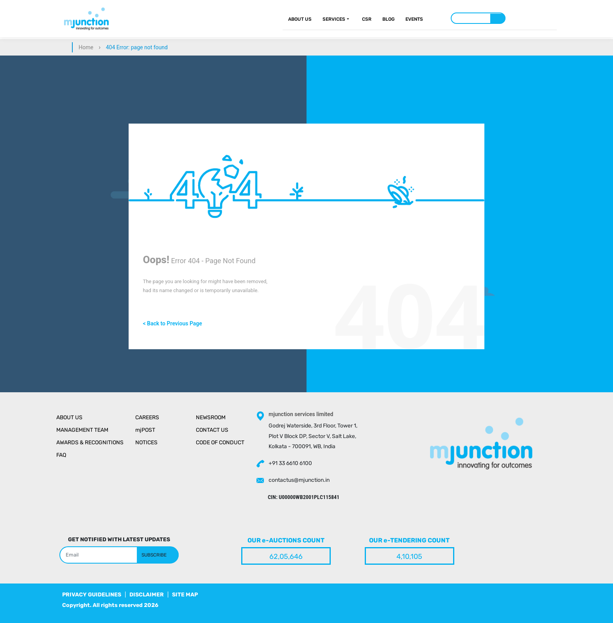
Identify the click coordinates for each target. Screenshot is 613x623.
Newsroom (211, 417)
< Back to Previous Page (172, 323)
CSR (366, 19)
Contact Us (212, 430)
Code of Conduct (220, 442)
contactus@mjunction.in (299, 480)
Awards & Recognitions (90, 442)
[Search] (478, 18)
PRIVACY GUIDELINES (91, 594)
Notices (146, 442)
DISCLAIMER (146, 594)
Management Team (82, 430)
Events (414, 19)
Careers (147, 417)
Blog (388, 19)
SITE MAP (185, 594)
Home (86, 47)
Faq (61, 455)
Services (334, 19)
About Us (300, 19)
